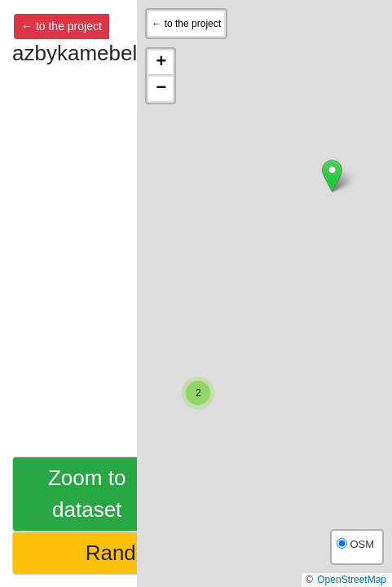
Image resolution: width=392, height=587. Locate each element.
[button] (332, 175)
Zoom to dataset (87, 494)
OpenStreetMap (351, 579)
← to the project (61, 26)
